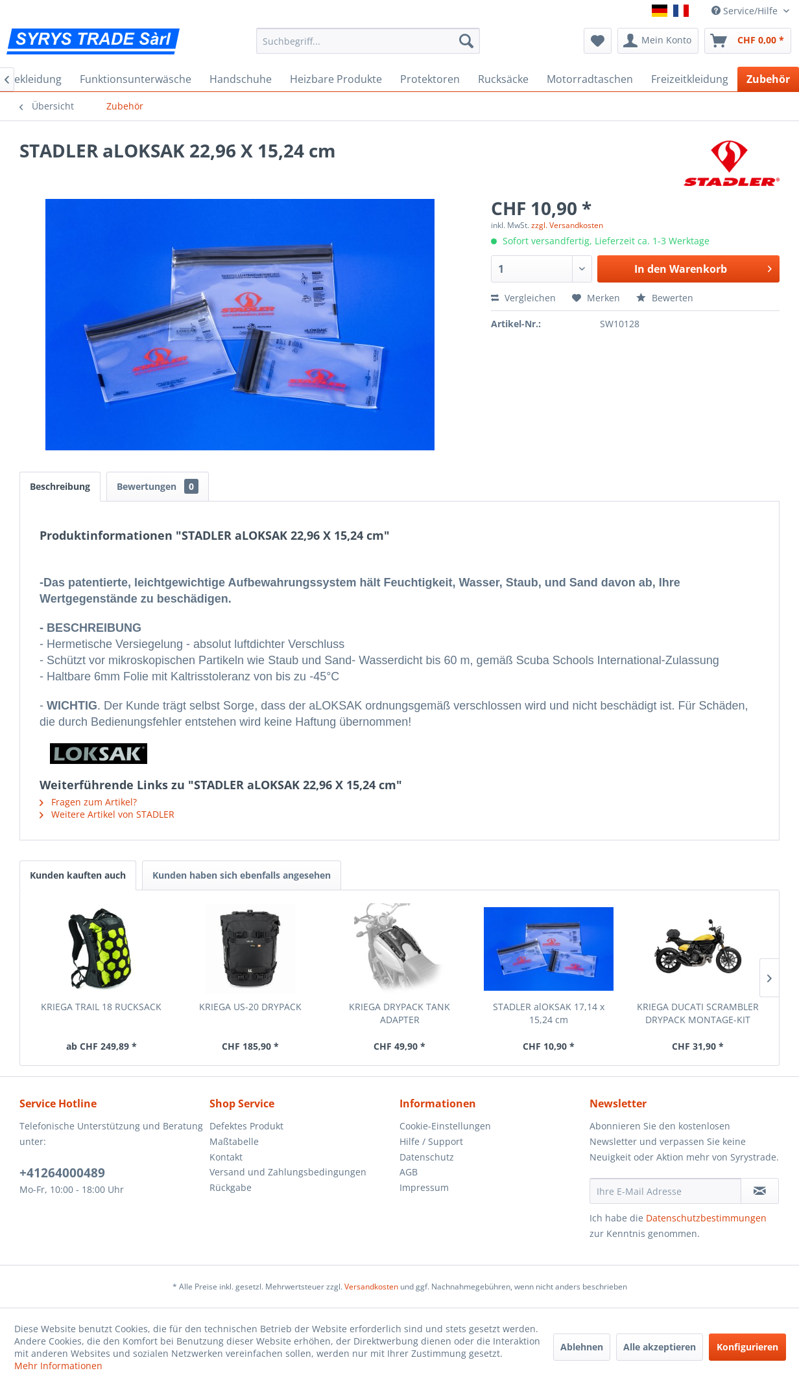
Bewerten (664, 298)
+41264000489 (62, 1172)
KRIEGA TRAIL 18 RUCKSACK (101, 1006)
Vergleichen (523, 298)
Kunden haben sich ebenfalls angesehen (241, 875)
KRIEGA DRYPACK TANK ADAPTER (399, 1013)
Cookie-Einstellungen (445, 1126)
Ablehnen (581, 1347)
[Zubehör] (768, 79)
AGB (409, 1172)
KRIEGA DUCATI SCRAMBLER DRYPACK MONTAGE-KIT (698, 1013)
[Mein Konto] (657, 41)
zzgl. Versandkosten (567, 225)
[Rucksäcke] (503, 79)
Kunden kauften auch (78, 875)
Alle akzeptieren (659, 1347)
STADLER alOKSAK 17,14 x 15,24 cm (548, 1013)
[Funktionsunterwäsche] (135, 79)
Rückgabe (230, 1187)
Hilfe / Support (431, 1141)
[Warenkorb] (747, 41)
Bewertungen (157, 486)
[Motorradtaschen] (590, 79)
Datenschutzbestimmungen (706, 1218)
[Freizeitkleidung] (689, 79)
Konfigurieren (747, 1347)
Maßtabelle (234, 1141)
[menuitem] (368, 41)
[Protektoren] (430, 79)
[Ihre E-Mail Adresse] (665, 1191)
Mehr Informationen (58, 1365)
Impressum (424, 1187)
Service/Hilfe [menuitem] (745, 11)
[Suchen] (466, 41)
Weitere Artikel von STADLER (107, 814)
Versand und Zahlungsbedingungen (287, 1172)
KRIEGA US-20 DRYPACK (250, 1006)
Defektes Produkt (246, 1126)
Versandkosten (371, 1286)
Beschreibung (60, 486)
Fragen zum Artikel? (88, 802)
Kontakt (226, 1157)
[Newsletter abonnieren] (760, 1191)
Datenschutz (427, 1157)
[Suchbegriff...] (368, 41)
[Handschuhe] (240, 79)
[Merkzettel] (598, 41)
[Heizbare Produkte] (336, 79)
